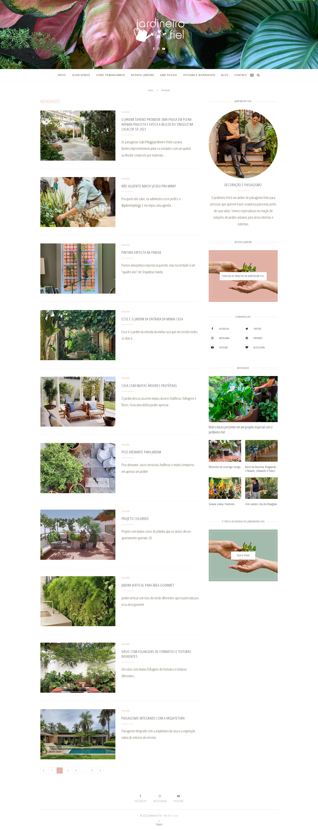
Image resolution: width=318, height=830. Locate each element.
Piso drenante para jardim (141, 452)
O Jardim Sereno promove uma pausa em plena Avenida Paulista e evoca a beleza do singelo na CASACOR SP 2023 (157, 124)
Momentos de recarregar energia (225, 467)
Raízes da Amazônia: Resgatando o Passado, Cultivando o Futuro (260, 469)
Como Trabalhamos (110, 75)
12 (92, 770)
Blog (224, 75)
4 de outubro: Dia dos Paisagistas (261, 504)
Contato (240, 75)
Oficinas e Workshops (199, 75)
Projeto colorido (135, 518)
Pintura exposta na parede (141, 252)
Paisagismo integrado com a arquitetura (153, 718)
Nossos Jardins (142, 75)
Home (150, 90)
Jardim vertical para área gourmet (147, 585)
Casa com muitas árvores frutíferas (149, 385)
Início (62, 75)
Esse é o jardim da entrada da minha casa (152, 319)
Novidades (125, 112)
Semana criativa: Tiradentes (221, 504)
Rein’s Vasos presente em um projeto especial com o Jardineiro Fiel (241, 429)
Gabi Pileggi (168, 75)
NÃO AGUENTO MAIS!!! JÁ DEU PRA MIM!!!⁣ (148, 186)
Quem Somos (81, 75)
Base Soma (173, 815)
